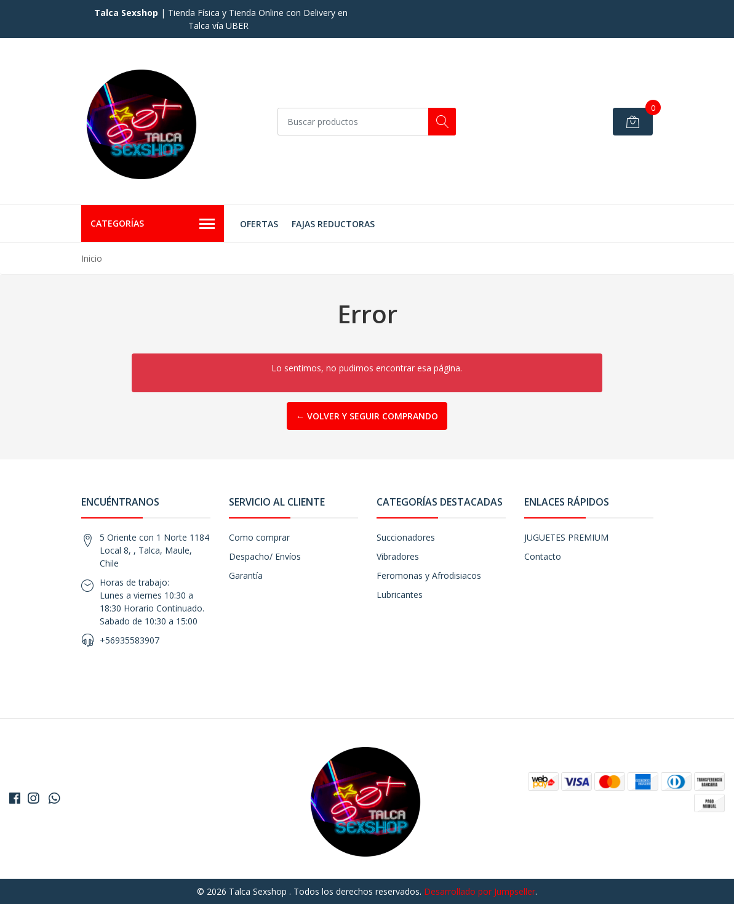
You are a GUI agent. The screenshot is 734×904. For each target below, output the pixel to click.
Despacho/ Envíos (265, 556)
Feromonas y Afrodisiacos (429, 575)
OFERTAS (259, 224)
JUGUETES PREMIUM (566, 537)
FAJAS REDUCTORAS (333, 224)
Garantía (246, 575)
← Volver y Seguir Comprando (367, 416)
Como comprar (259, 537)
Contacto (542, 556)
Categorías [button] (152, 224)
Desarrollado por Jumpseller (479, 891)
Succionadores (406, 537)
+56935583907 (129, 640)
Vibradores (398, 556)
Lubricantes (400, 594)
